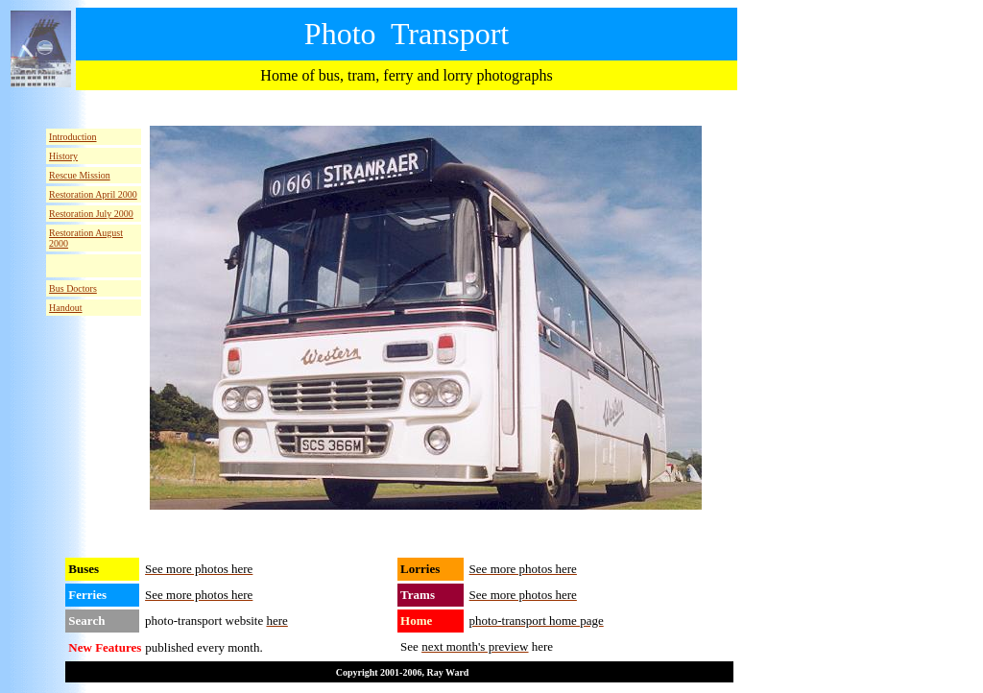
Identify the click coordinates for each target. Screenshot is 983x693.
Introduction (72, 136)
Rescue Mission (79, 175)
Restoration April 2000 (93, 194)
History (63, 156)
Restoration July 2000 (91, 213)
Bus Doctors (73, 288)
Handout (65, 307)
